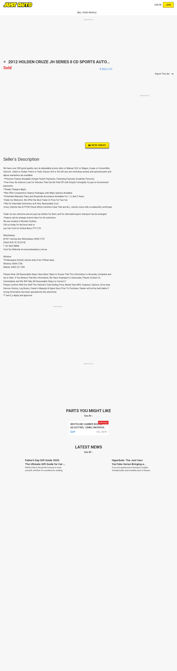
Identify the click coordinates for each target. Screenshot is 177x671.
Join (168, 4)
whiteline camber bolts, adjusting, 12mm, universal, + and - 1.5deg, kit (88, 427)
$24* (73, 431)
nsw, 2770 (107, 69)
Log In (157, 4)
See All (87, 415)
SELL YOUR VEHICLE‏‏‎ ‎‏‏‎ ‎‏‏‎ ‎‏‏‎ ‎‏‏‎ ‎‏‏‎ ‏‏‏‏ (88, 12)
